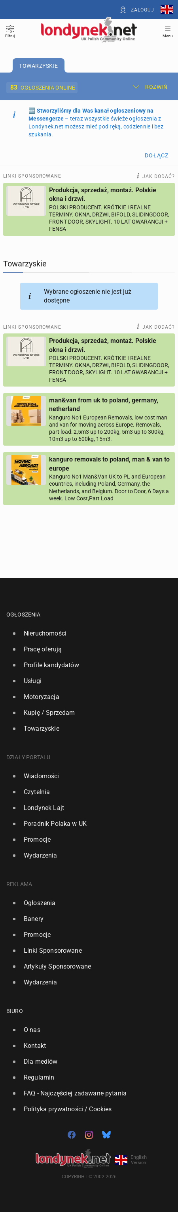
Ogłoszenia (23, 614)
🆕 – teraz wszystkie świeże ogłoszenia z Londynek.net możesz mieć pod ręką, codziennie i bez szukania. (95, 122)
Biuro (14, 1011)
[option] (85, 633)
